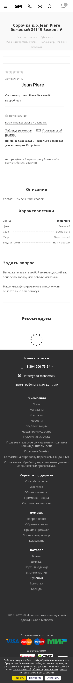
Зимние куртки (36, 572)
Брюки (36, 556)
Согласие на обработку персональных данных (36, 457)
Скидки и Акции (36, 426)
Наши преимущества (36, 431)
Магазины (37, 410)
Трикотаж (36, 583)
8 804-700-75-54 (38, 366)
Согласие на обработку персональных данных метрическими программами (36, 464)
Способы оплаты (36, 481)
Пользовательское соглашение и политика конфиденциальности (36, 444)
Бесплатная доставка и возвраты (26, 122)
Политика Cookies (36, 451)
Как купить (36, 540)
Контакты (36, 415)
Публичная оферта (36, 437)
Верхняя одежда (36, 567)
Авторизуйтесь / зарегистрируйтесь (28, 159)
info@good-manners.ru (39, 375)
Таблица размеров (18, 130)
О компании (36, 398)
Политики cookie (57, 666)
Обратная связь (36, 524)
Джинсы (36, 561)
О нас (36, 404)
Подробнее (33, 145)
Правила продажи (36, 529)
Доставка (36, 487)
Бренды (36, 589)
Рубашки (36, 578)
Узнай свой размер (36, 535)
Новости (37, 420)
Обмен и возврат (37, 492)
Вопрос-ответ (36, 519)
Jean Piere (63, 220)
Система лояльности (36, 503)
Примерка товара (36, 498)
